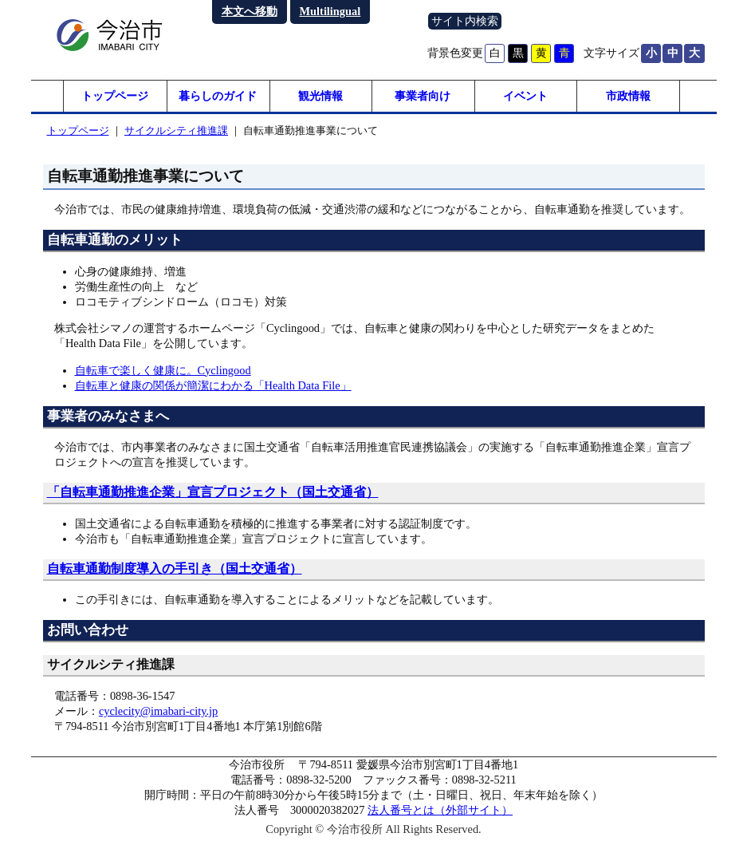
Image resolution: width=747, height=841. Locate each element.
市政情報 (628, 95)
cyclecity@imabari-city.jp (158, 711)
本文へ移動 (249, 11)
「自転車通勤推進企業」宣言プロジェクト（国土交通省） (213, 492)
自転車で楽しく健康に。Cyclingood (163, 370)
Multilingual (330, 11)
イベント (525, 95)
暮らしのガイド (218, 95)
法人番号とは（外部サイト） (440, 809)
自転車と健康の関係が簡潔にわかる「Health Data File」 (213, 385)
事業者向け (422, 95)
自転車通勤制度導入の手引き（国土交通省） (174, 568)
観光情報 (320, 95)
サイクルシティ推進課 (176, 130)
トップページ (114, 95)
